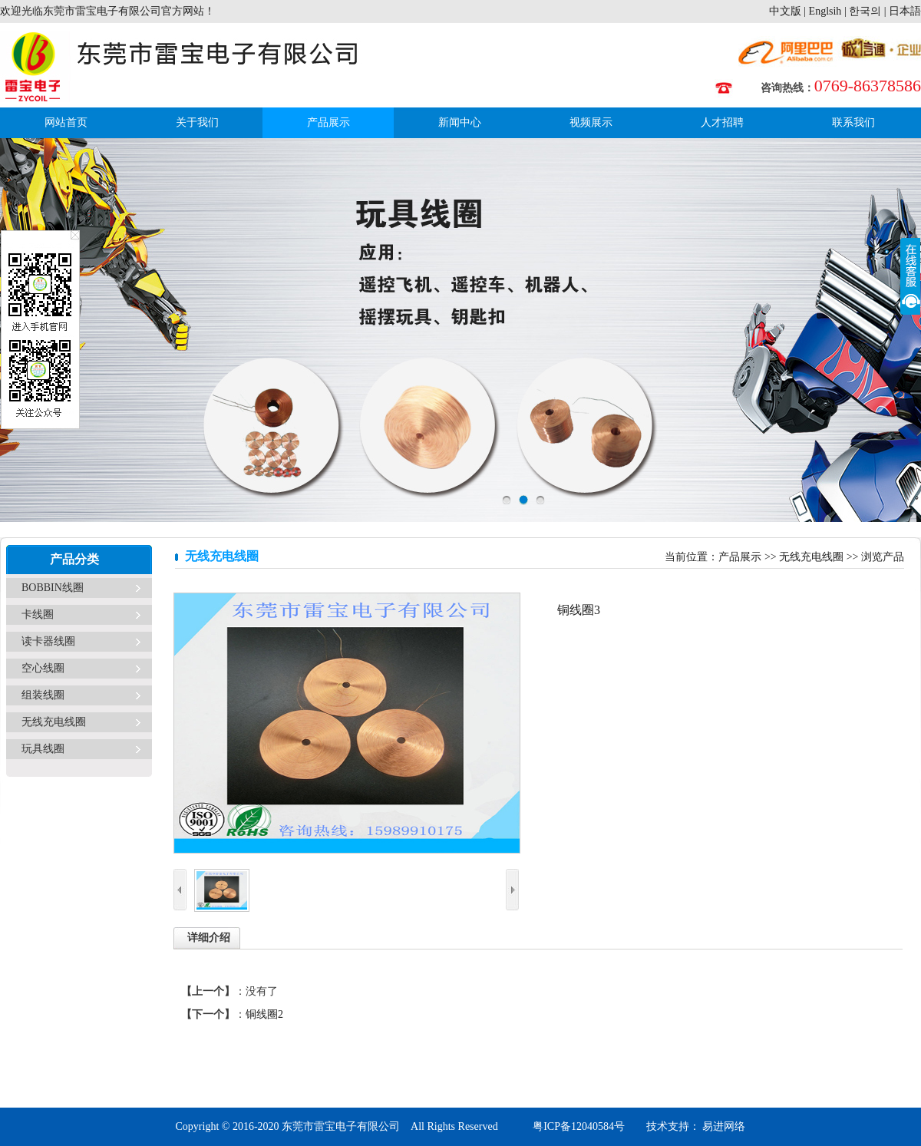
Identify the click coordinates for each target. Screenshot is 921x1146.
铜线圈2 (264, 1014)
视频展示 (590, 122)
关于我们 (197, 122)
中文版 (785, 11)
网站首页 (66, 122)
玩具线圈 (42, 749)
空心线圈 (42, 668)
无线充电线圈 (53, 722)
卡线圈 (37, 614)
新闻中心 (459, 122)
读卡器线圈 (48, 641)
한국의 (865, 11)
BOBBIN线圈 (52, 587)
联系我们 (853, 122)
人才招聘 (722, 122)
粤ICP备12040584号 (579, 1126)
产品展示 (328, 122)
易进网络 (723, 1126)
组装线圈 (42, 695)
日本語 (905, 11)
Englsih (825, 11)
